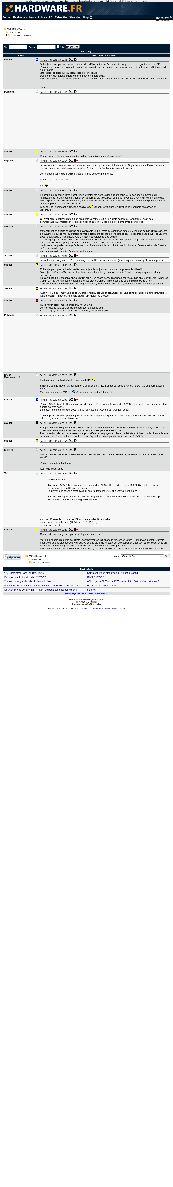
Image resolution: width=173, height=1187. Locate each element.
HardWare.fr (20, 17)
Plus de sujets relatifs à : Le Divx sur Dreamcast (86, 593)
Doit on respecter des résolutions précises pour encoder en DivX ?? (41, 585)
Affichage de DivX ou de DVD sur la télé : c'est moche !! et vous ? (123, 581)
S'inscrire (74, 17)
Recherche (164, 17)
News (32, 17)
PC (50, 17)
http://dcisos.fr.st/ (59, 179)
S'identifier (60, 17)
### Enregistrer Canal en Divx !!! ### (24, 572)
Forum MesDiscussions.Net (79, 600)
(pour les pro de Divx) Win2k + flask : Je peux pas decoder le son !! (40, 589)
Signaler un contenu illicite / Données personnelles (102, 608)
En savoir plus (131, 1)
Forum (6, 17)
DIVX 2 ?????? (95, 577)
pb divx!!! (92, 589)
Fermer (145, 1)
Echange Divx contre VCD (101, 585)
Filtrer (62, 47)
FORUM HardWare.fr (16, 29)
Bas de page (86, 52)
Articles (42, 17)
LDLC (77, 608)
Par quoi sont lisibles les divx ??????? (25, 577)
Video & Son (14, 32)
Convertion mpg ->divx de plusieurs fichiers (27, 581)
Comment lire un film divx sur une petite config (112, 572)
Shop (87, 17)
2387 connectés (163, 21)
